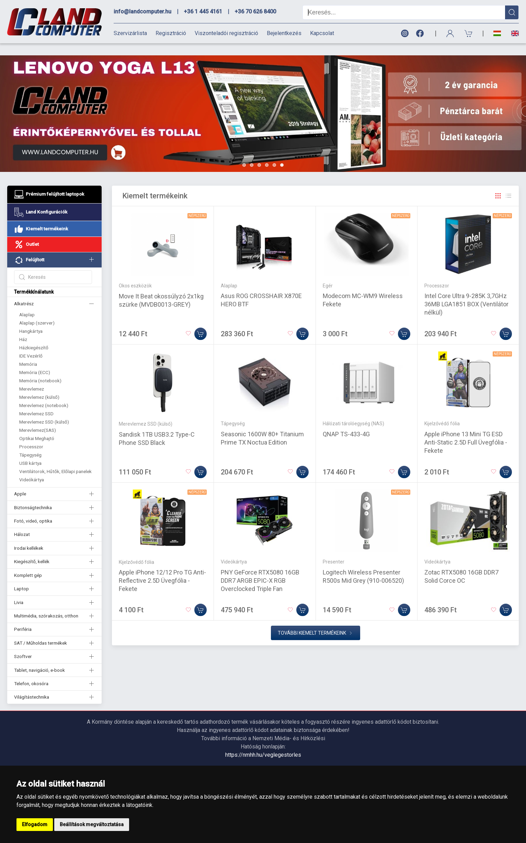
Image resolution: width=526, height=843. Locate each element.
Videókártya (31, 467)
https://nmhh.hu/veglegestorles (263, 743)
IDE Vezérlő (31, 344)
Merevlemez (31, 377)
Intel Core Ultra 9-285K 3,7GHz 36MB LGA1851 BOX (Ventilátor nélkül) (466, 292)
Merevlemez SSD (36, 401)
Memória (28, 352)
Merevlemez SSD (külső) (44, 410)
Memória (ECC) (34, 360)
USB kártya (30, 451)
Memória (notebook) (40, 368)
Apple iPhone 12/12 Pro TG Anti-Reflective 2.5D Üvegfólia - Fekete (162, 568)
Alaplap (27, 302)
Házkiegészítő (33, 335)
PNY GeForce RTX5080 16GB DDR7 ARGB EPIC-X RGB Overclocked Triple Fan (260, 568)
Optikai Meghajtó (36, 426)
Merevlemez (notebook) (43, 393)
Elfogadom (34, 824)
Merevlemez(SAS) (37, 418)
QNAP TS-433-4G (346, 422)
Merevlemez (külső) (39, 385)
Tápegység (30, 443)
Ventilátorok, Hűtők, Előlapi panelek (55, 459)
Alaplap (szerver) (37, 311)
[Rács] (498, 183)
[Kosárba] (200, 322)
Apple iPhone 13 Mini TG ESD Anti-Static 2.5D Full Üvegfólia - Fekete (465, 430)
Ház (23, 327)
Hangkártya (31, 319)
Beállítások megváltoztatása (92, 824)
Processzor (31, 434)
